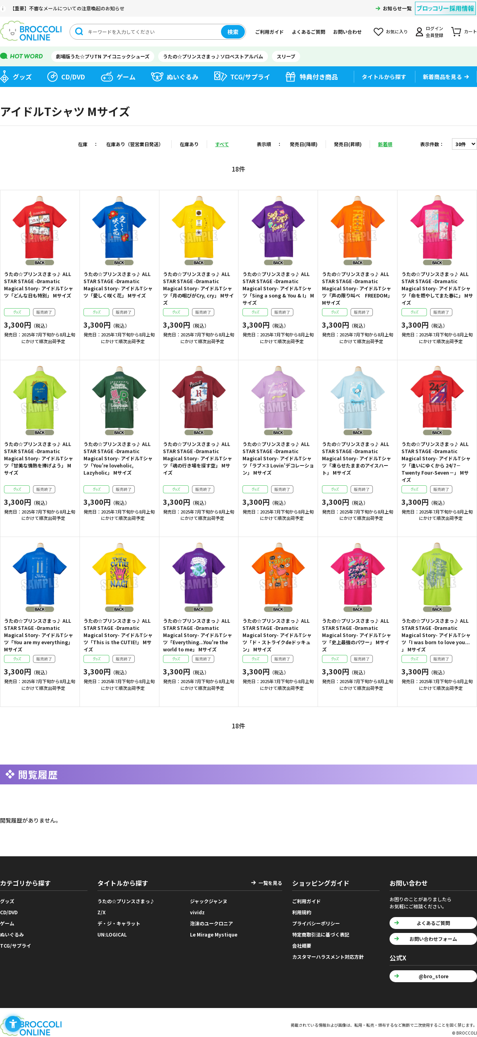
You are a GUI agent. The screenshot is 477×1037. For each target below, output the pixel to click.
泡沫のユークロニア (211, 920)
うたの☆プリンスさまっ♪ (126, 898)
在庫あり (189, 144)
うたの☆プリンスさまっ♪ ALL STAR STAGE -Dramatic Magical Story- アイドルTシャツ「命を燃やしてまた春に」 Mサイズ (437, 288)
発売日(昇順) (348, 144)
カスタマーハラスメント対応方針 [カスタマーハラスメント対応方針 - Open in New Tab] (328, 953)
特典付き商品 (319, 76)
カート (470, 31)
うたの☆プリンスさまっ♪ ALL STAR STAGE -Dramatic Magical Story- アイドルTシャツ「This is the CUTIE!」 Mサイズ (118, 635)
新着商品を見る (442, 77)
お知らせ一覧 (397, 8)
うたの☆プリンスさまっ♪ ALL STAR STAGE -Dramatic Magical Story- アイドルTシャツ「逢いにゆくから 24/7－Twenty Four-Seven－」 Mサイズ (436, 461)
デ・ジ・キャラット (118, 920)
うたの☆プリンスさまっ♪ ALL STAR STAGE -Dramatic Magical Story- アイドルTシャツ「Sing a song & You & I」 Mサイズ (278, 288)
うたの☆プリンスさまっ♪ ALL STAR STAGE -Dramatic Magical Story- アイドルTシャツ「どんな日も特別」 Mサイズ (38, 284)
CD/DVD (73, 76)
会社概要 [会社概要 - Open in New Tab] (301, 942)
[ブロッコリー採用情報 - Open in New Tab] (445, 3)
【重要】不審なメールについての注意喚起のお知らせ (67, 8)
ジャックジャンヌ (208, 898)
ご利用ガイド (269, 31)
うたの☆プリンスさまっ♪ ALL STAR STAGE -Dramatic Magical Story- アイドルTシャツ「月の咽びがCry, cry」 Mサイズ (198, 288)
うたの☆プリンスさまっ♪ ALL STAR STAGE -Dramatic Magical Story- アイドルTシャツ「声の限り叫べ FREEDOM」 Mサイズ (357, 288)
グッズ (22, 76)
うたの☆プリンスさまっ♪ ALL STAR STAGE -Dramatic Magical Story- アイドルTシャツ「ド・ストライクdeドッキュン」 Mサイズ (277, 635)
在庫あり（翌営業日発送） (134, 144)
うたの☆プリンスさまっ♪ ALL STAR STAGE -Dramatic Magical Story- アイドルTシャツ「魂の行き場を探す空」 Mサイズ (197, 458)
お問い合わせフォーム (433, 936)
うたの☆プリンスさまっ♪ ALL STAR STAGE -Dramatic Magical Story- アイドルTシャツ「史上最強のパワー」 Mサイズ (356, 635)
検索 (232, 32)
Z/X (101, 909)
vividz (197, 909)
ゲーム (126, 76)
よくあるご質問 (308, 31)
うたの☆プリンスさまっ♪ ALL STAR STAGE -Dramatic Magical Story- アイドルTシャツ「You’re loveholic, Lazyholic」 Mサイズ (118, 458)
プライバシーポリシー (316, 920)
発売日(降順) (304, 144)
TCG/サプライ (250, 76)
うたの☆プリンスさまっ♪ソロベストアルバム (213, 56)
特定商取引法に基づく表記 (320, 931)
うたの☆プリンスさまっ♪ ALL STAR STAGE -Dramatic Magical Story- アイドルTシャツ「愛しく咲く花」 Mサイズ (118, 284)
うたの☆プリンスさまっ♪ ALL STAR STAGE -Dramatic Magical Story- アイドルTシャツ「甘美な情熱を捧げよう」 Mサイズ (38, 458)
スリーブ (286, 56)
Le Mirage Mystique (213, 931)
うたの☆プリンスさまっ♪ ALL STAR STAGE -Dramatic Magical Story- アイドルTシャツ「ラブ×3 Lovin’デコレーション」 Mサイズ (278, 458)
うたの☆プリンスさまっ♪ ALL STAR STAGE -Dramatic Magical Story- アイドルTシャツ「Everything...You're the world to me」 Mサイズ (197, 635)
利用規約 (301, 909)
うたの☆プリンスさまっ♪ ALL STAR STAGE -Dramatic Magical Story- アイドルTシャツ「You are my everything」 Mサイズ (38, 635)
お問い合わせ (347, 31)
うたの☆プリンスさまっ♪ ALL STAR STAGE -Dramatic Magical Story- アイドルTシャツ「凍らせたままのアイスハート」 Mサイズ (356, 458)
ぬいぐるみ (182, 76)
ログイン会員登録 (434, 31)
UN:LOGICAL (112, 931)
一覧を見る (270, 880)
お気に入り (397, 31)
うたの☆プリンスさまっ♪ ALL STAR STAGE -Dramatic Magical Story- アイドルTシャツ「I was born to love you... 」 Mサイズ (436, 635)
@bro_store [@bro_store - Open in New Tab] (433, 973)
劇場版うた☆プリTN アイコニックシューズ (102, 56)
